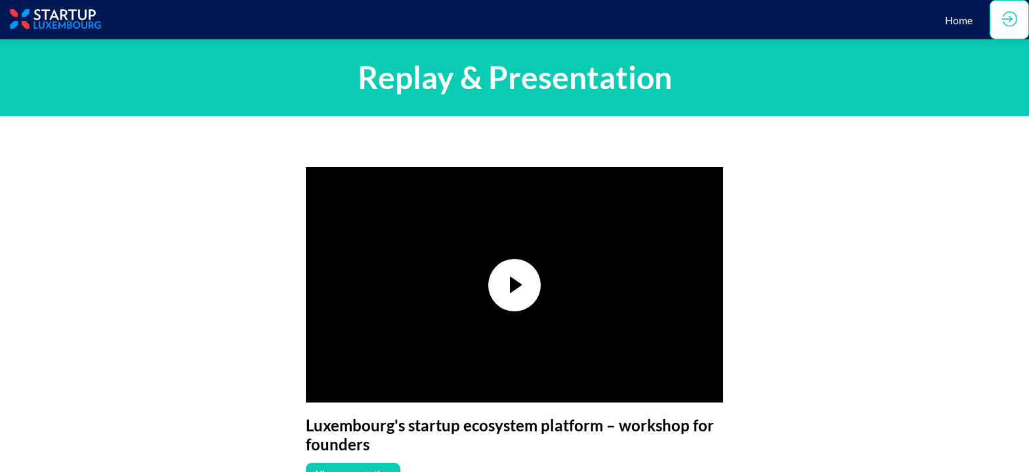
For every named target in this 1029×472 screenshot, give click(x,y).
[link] (959, 19)
